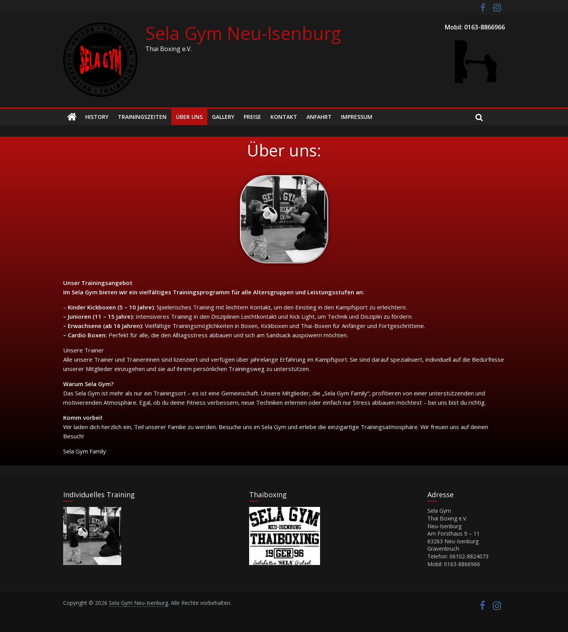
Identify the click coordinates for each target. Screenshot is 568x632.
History (96, 116)
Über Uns (189, 116)
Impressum (356, 116)
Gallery (223, 116)
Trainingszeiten (142, 116)
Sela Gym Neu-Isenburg (243, 33)
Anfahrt (319, 116)
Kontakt (283, 116)
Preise (252, 116)
